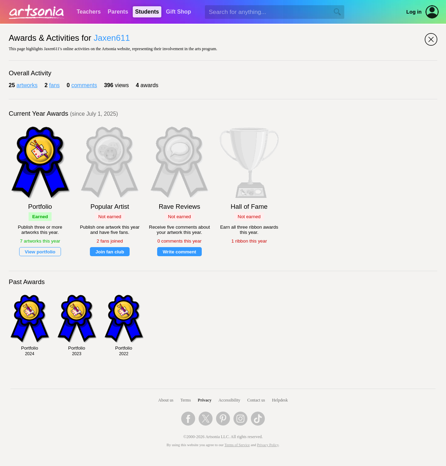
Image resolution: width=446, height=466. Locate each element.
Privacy (205, 400)
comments (84, 85)
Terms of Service (237, 445)
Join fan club (109, 251)
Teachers (89, 12)
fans (54, 85)
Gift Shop (178, 12)
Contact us (256, 400)
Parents (118, 12)
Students (147, 12)
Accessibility (229, 400)
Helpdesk (280, 400)
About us (166, 400)
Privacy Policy (268, 445)
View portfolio (40, 251)
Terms (185, 400)
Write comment (179, 251)
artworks (26, 85)
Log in (414, 12)
